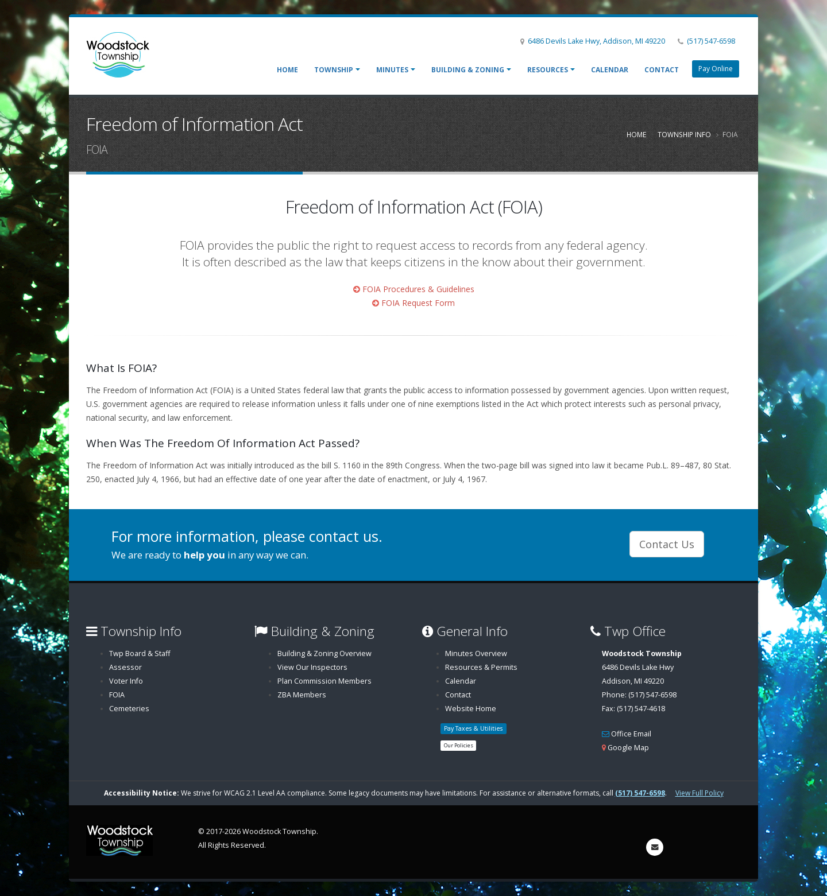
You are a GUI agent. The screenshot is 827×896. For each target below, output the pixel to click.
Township (333, 70)
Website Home (470, 708)
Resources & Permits (481, 667)
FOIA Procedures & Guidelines (418, 289)
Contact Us (666, 544)
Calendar (609, 70)
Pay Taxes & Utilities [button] (473, 728)
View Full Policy (699, 793)
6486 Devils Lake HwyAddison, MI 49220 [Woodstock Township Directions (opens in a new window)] (642, 667)
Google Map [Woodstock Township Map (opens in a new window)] (628, 748)
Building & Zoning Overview (324, 653)
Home (287, 70)
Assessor (125, 667)
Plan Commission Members (324, 681)
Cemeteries (129, 708)
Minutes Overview (476, 653)
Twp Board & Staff (139, 653)
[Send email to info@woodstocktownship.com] (654, 847)
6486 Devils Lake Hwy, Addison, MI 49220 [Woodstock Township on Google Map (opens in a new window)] (596, 41)
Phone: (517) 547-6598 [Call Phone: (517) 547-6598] (639, 695)
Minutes (392, 70)
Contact (661, 70)
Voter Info (126, 681)
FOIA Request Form (418, 302)
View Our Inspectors (312, 667)
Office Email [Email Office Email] (631, 734)
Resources (547, 70)
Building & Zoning (467, 70)
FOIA (117, 695)
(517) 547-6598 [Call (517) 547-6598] (711, 41)
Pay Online (715, 68)
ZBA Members (301, 695)
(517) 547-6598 (640, 793)
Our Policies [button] (458, 745)
